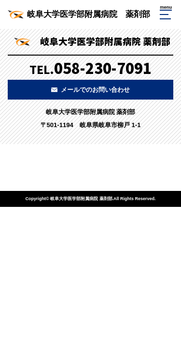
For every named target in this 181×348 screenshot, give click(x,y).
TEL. (90, 67)
